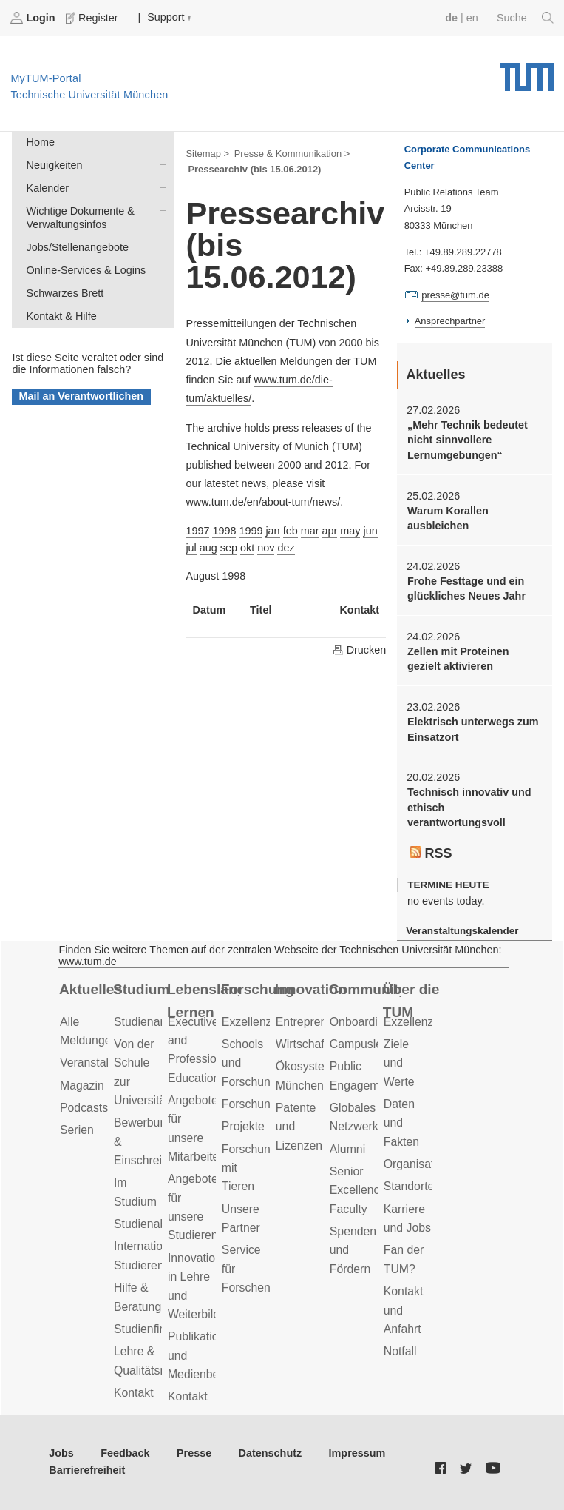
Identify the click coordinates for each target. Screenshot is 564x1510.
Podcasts (84, 1107)
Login (34, 18)
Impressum (357, 1453)
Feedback (125, 1453)
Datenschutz (270, 1453)
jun (370, 531)
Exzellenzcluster (264, 1022)
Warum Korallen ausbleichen (448, 518)
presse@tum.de (455, 295)
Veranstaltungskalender (462, 930)
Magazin (82, 1085)
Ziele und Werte (399, 1063)
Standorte (409, 1186)
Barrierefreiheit (87, 1470)
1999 (250, 531)
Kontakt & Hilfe (160, 315)
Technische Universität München (527, 72)
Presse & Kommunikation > (292, 153)
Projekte (243, 1126)
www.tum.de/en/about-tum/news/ (263, 502)
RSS (431, 853)
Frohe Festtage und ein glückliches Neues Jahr (466, 588)
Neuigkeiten (160, 164)
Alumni (347, 1149)
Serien (77, 1130)
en (472, 18)
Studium (141, 989)
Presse (194, 1453)
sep (228, 548)
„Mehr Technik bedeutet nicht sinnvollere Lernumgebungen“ (467, 440)
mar (310, 531)
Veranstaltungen (102, 1062)
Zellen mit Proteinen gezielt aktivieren (458, 658)
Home (41, 142)
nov (265, 548)
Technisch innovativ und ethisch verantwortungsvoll (469, 807)
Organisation (417, 1164)
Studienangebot (155, 1022)
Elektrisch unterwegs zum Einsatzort (473, 729)
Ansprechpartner (450, 320)
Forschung (257, 989)
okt (247, 548)
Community (365, 989)
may (350, 531)
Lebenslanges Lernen (203, 1001)
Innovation (311, 989)
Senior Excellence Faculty (358, 1190)
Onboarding (360, 1022)
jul (191, 548)
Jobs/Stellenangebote (160, 246)
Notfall (400, 1351)
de (451, 18)
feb (290, 531)
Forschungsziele (264, 1104)
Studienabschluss (159, 1224)
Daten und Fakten (401, 1123)
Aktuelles (90, 989)
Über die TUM (411, 1001)
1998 (224, 531)
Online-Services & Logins (160, 269)
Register (93, 18)
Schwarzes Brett (160, 292)
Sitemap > (207, 153)
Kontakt (134, 1392)
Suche (525, 18)
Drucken (359, 650)
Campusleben (366, 1044)
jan (272, 531)
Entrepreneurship (320, 1022)
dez (285, 548)
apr (329, 531)
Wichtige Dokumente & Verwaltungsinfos (160, 210)
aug (208, 548)
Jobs (61, 1453)
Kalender (160, 187)
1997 (197, 531)
